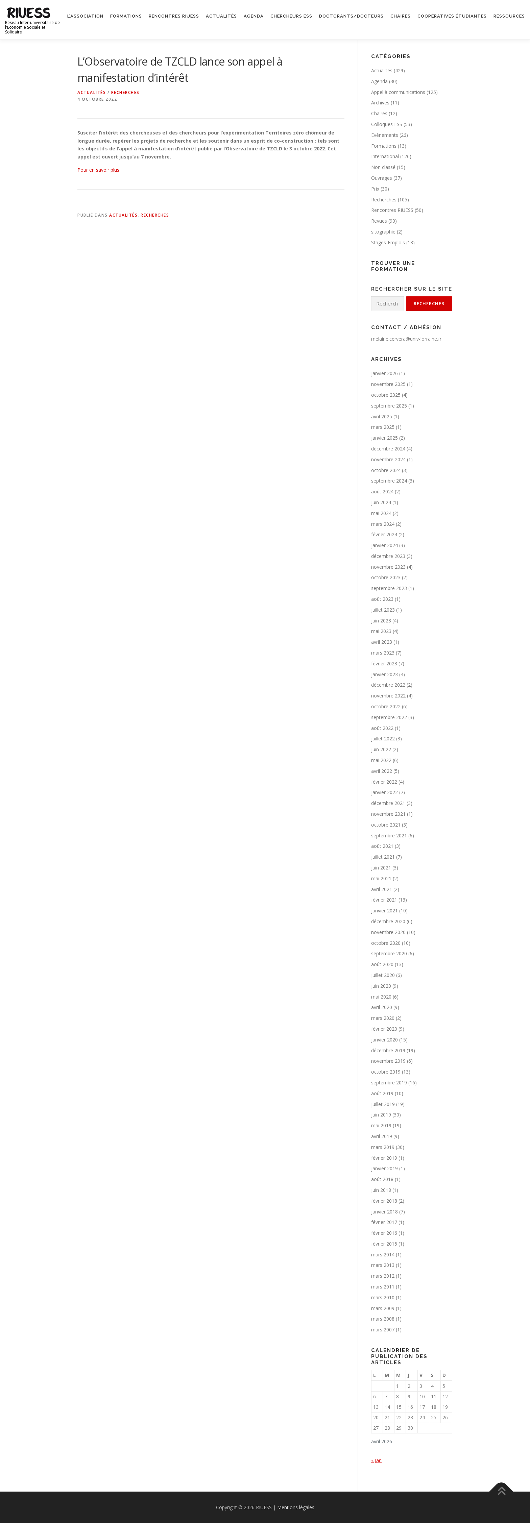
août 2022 (382, 728)
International (385, 156)
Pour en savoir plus (98, 170)
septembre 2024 (389, 480)
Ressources (509, 16)
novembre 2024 (388, 459)
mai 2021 (381, 878)
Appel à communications (398, 92)
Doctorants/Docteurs (351, 16)
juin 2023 (381, 620)
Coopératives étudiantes (452, 16)
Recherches (125, 92)
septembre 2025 (389, 405)
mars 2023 (382, 652)
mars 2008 (382, 1319)
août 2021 (382, 846)
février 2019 (384, 1158)
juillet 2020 (383, 975)
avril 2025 (381, 416)
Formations (126, 16)
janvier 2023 (384, 674)
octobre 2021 (386, 824)
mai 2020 (381, 996)
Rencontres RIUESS (174, 16)
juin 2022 (381, 749)
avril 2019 (381, 1136)
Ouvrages (381, 178)
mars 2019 (382, 1147)
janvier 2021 (384, 910)
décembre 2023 (388, 556)
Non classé (383, 167)
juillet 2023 (383, 610)
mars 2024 (382, 524)
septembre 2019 (389, 1082)
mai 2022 (381, 760)
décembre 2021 (388, 803)
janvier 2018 (384, 1211)
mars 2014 (382, 1254)
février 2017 (384, 1222)
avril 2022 (381, 771)
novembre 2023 (388, 567)
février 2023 (384, 663)
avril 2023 (381, 642)
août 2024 (382, 491)
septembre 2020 (389, 953)
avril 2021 (381, 889)
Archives (380, 102)
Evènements (384, 135)
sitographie (383, 231)
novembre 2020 (388, 932)
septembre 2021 (389, 835)
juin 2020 (381, 986)
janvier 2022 (384, 792)
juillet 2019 (383, 1104)
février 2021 (384, 899)
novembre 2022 (388, 695)
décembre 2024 (388, 448)
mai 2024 (381, 513)
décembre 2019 (388, 1050)
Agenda (254, 16)
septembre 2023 (389, 588)
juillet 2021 (383, 857)
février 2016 (384, 1233)
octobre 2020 (386, 943)
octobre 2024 (386, 470)
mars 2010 (382, 1297)
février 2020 (384, 1029)
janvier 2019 (384, 1168)
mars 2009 (382, 1308)
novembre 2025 (388, 384)
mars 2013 (382, 1265)
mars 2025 (382, 427)
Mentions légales (295, 1507)
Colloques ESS (386, 124)
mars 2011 (382, 1286)
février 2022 (384, 782)
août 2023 (382, 599)
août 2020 (382, 964)
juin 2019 (381, 1114)
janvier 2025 (384, 438)
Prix (375, 189)
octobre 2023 (386, 577)
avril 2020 (381, 1007)
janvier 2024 (384, 545)
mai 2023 (381, 631)
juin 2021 (381, 867)
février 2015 (384, 1243)
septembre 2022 (389, 717)
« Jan (376, 1460)
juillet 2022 (383, 738)
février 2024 (384, 534)
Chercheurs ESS (291, 16)
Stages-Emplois (388, 242)
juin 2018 (381, 1190)
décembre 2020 (388, 921)
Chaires (400, 16)
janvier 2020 (384, 1039)
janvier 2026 (384, 373)
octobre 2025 (386, 395)
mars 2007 (382, 1329)
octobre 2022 (386, 706)
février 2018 (384, 1201)
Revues (379, 221)
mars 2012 (382, 1276)
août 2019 (382, 1093)
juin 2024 (381, 502)
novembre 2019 (388, 1061)
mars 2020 (382, 1018)
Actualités (221, 16)
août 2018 (382, 1179)
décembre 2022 (388, 685)
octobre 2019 (386, 1071)
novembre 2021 (388, 814)
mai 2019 (381, 1125)
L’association (85, 16)
